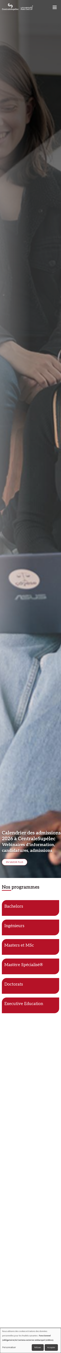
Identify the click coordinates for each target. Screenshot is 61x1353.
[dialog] (30, 1340)
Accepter (51, 1347)
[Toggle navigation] (55, 6)
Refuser (37, 1347)
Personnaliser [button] (9, 1347)
